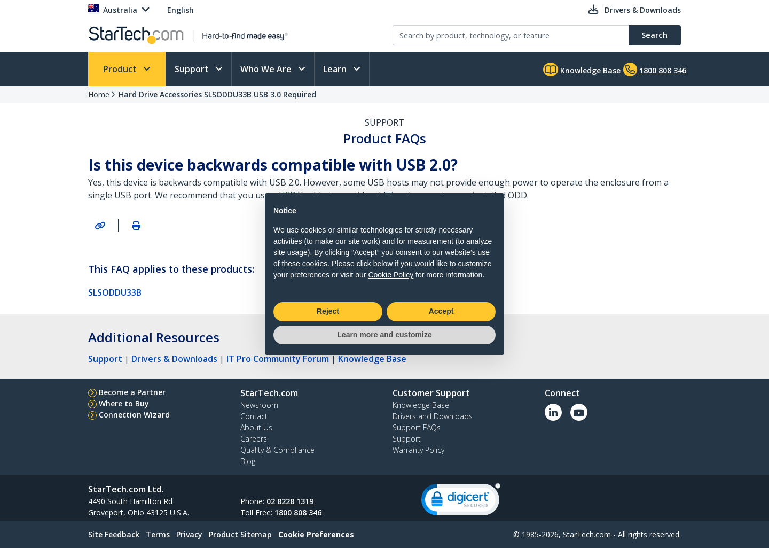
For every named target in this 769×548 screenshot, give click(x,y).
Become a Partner (132, 392)
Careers (253, 439)
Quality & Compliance (277, 450)
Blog (247, 461)
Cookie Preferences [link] (316, 534)
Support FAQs (417, 427)
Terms (158, 534)
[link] (461, 502)
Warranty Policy (418, 450)
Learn (336, 69)
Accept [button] (441, 311)
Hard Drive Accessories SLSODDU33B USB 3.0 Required (217, 94)
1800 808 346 (297, 512)
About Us (256, 427)
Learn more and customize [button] (384, 334)
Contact (254, 416)
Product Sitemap (240, 534)
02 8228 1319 (289, 501)
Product (121, 69)
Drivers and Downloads (433, 416)
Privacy (189, 534)
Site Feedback (113, 534)
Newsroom (259, 405)
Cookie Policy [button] (390, 275)
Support (193, 69)
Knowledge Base (582, 69)
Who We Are (267, 69)
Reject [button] (328, 311)
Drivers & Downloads (174, 359)
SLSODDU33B (115, 292)
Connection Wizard (134, 415)
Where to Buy (124, 403)
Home (98, 94)
